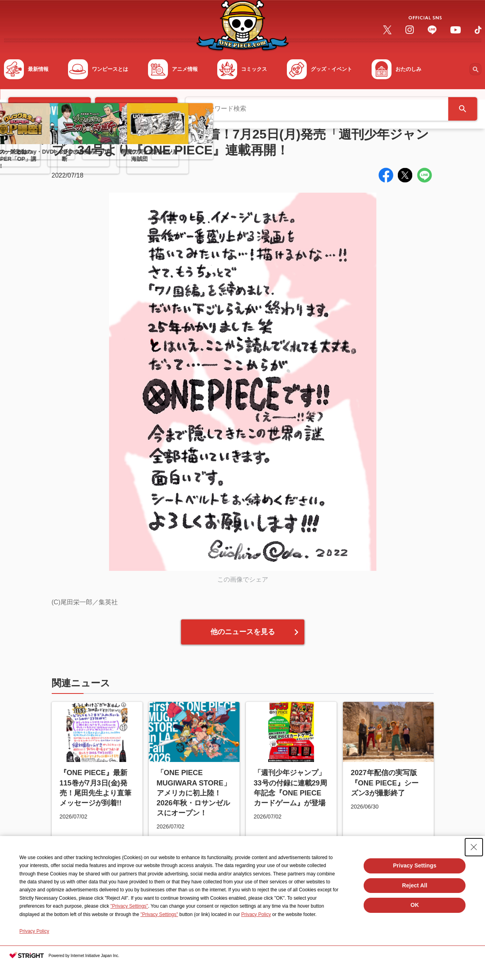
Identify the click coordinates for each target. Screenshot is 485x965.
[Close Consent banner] (474, 847)
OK (415, 905)
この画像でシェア (242, 579)
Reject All (414, 885)
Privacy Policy (256, 914)
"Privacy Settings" (129, 906)
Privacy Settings (414, 865)
